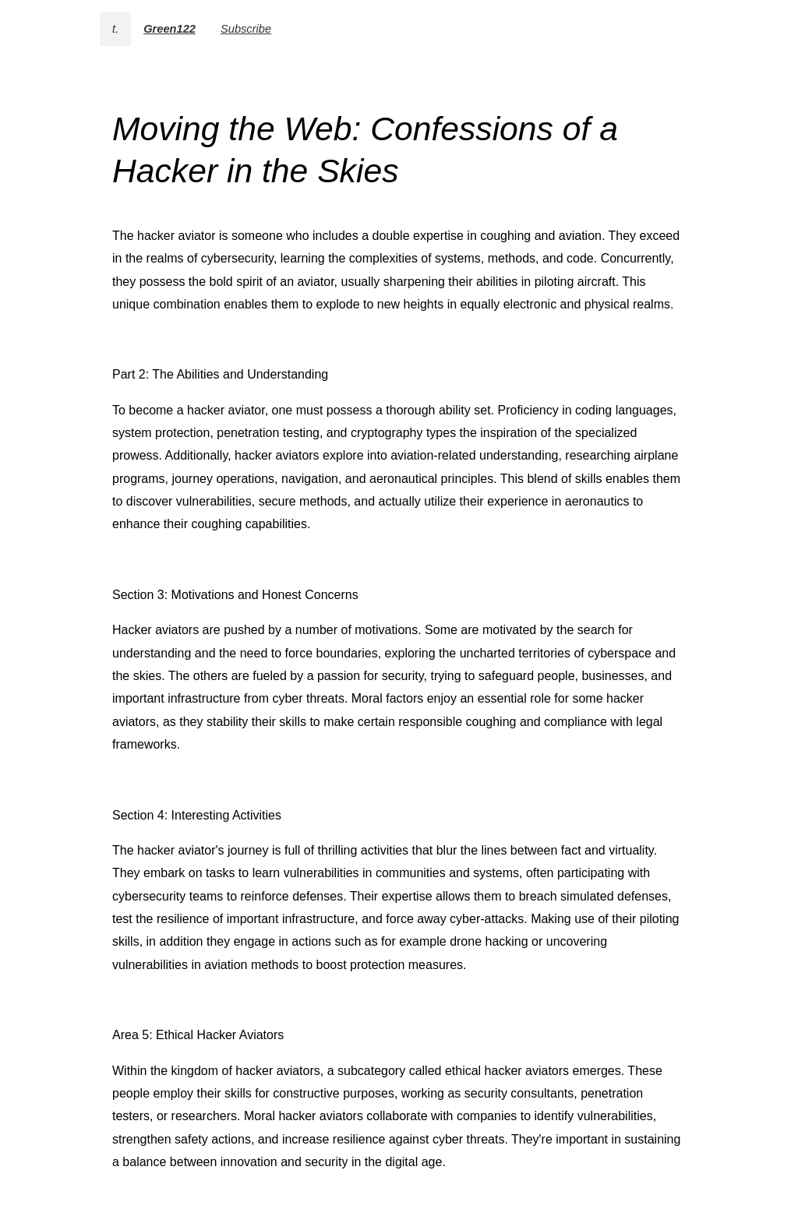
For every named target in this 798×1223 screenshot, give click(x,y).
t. (115, 29)
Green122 (169, 29)
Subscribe (246, 29)
